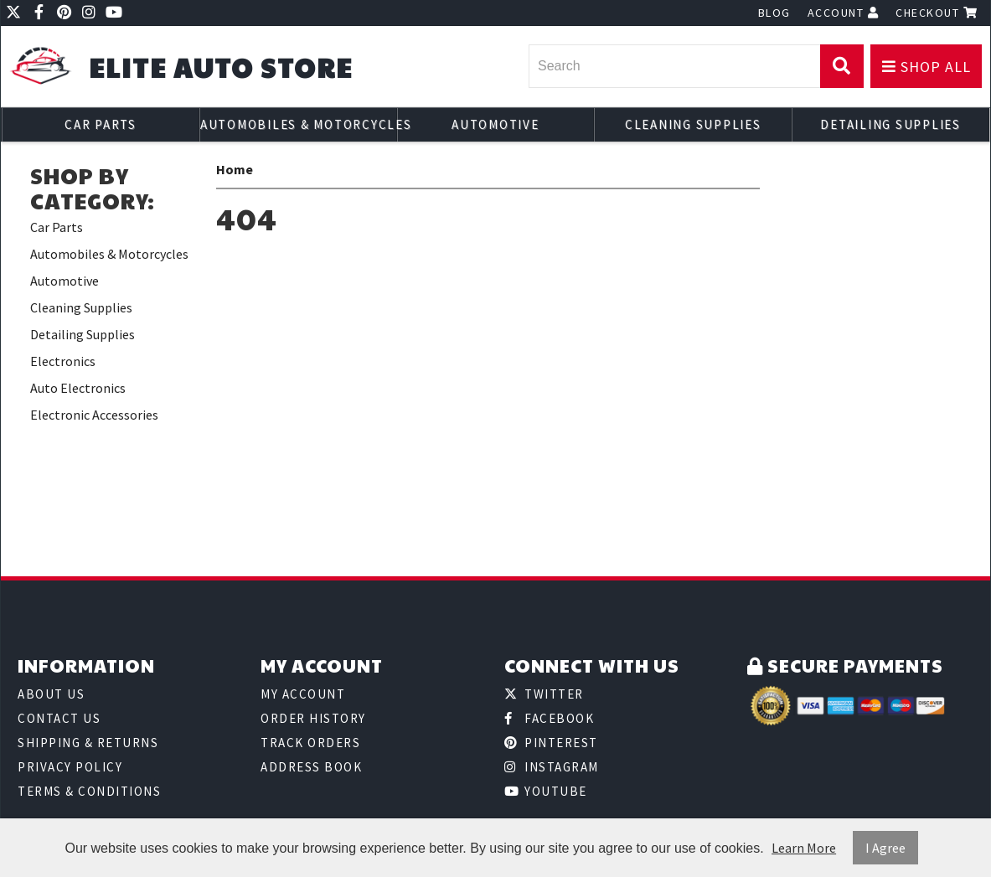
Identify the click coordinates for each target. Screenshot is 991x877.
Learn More (804, 847)
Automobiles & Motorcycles (298, 124)
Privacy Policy (70, 767)
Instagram (551, 767)
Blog (774, 12)
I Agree (885, 847)
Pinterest (551, 743)
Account (844, 12)
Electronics (62, 361)
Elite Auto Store (221, 67)
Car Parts (101, 124)
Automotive (495, 124)
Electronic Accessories (94, 414)
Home (234, 169)
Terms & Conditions (89, 791)
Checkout (937, 12)
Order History (313, 718)
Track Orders (310, 743)
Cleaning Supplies (693, 124)
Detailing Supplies (890, 124)
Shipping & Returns (88, 743)
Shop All (926, 66)
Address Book (311, 767)
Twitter (544, 694)
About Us (51, 694)
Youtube (545, 791)
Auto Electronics (78, 387)
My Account (303, 694)
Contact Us (59, 718)
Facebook (549, 718)
